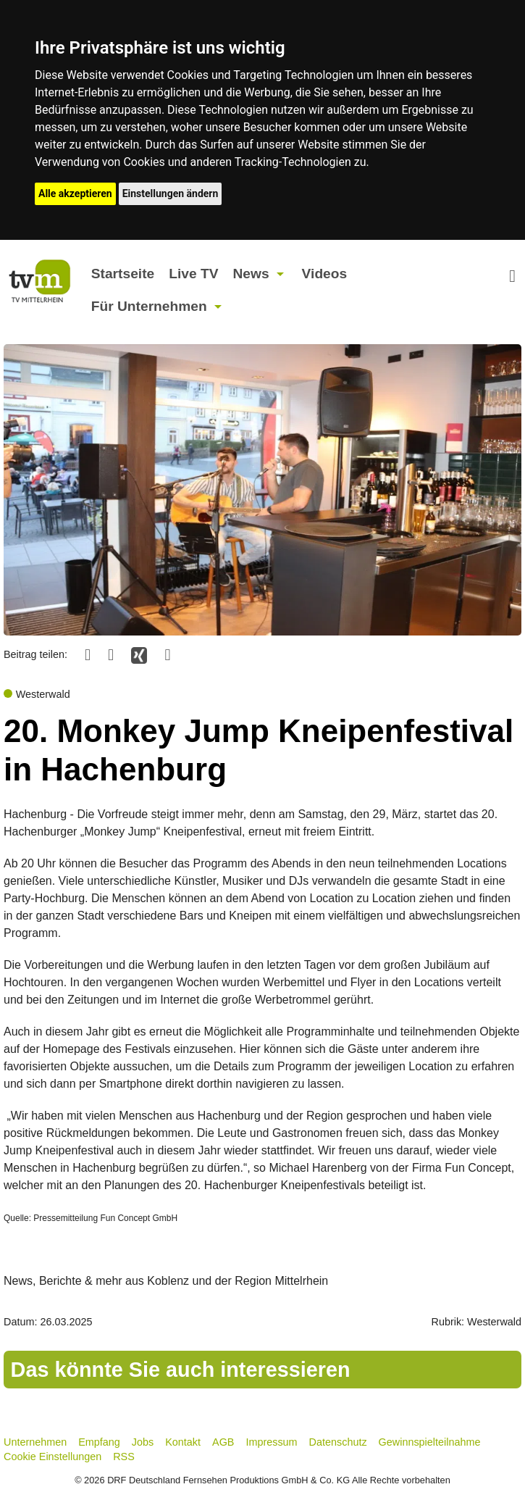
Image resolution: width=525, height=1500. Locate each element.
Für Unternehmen (149, 306)
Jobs (143, 1442)
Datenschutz (338, 1442)
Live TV (193, 273)
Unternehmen (35, 1442)
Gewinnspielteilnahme (430, 1442)
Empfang (99, 1442)
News (250, 273)
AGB (223, 1442)
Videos (325, 273)
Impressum (271, 1442)
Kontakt (183, 1442)
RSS (124, 1456)
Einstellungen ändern (170, 193)
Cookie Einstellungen (52, 1456)
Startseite (122, 273)
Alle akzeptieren (75, 193)
